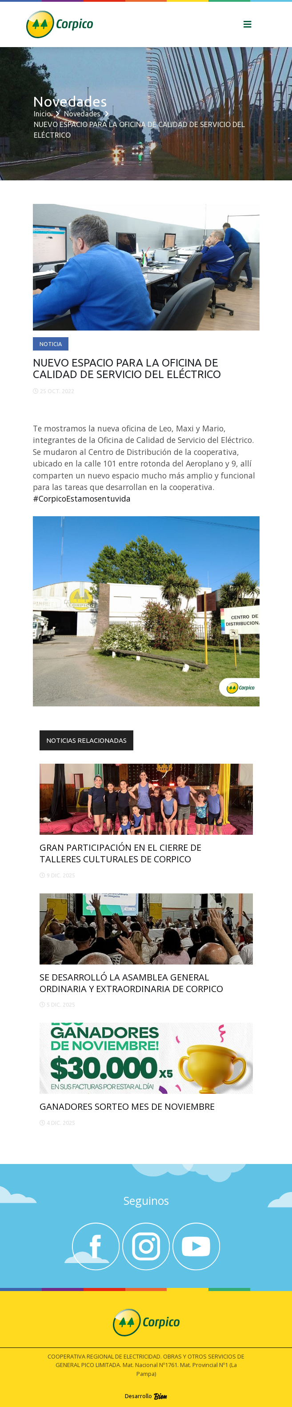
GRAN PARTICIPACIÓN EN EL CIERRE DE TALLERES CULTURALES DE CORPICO (120, 853)
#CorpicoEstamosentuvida (82, 498)
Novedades (82, 114)
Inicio (42, 114)
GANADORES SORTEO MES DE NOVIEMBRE (127, 1106)
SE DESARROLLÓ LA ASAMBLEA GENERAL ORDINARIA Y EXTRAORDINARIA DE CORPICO (131, 983)
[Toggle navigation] (247, 24)
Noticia (51, 344)
